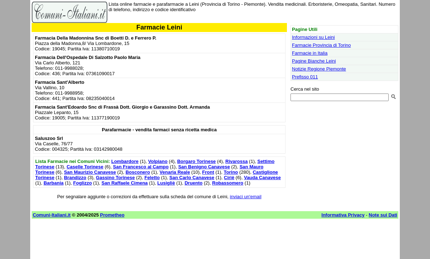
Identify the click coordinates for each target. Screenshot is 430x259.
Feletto (152, 177)
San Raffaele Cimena (124, 183)
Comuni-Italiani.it (51, 215)
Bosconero (137, 172)
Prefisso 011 (305, 76)
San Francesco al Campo (141, 166)
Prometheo (112, 215)
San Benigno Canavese (204, 166)
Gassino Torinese (115, 177)
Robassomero (227, 183)
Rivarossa (236, 161)
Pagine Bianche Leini (314, 61)
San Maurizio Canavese (90, 172)
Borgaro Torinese (196, 161)
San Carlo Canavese (191, 177)
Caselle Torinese (85, 166)
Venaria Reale (175, 172)
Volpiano (158, 161)
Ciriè (229, 177)
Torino (231, 172)
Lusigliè (166, 183)
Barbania (54, 183)
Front (208, 172)
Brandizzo (75, 177)
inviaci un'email (245, 196)
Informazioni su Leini (313, 37)
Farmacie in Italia (310, 53)
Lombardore (124, 161)
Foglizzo (82, 183)
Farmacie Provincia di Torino (321, 45)
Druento (193, 183)
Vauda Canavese (262, 177)
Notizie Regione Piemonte (319, 69)
